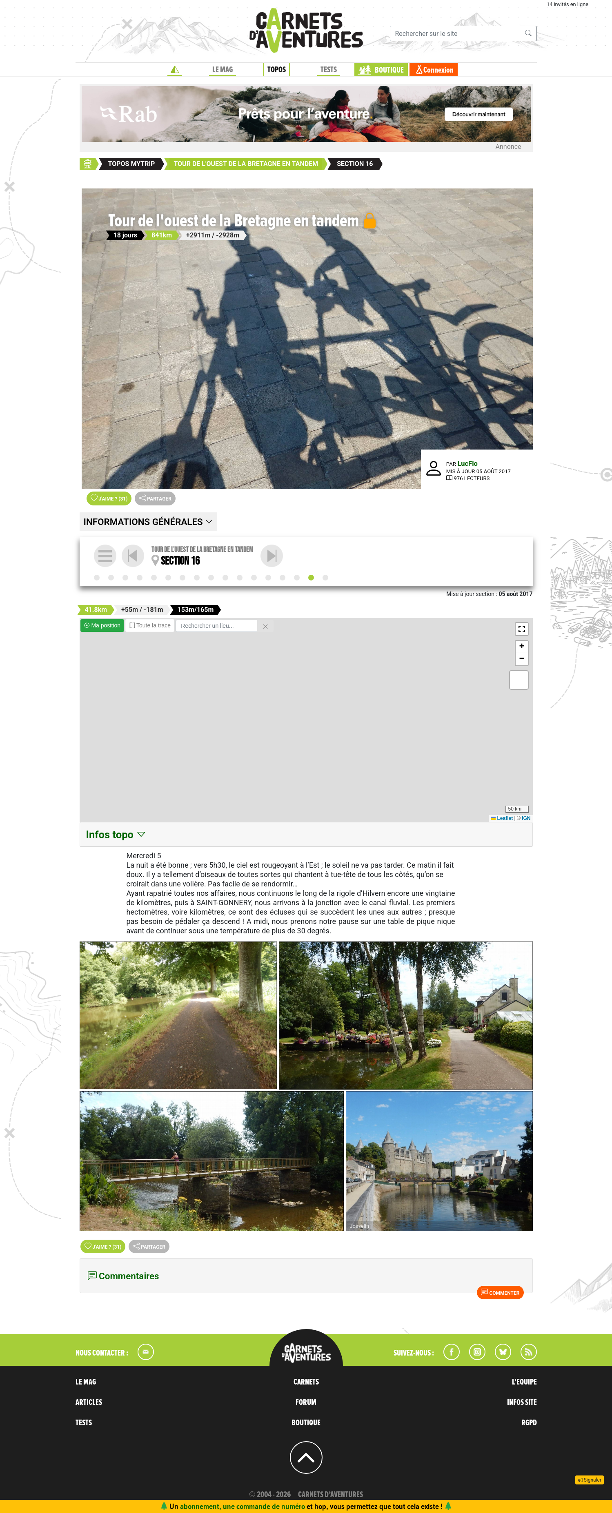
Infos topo (116, 834)
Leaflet (502, 818)
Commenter (500, 1292)
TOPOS (276, 70)
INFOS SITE (522, 1402)
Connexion (438, 70)
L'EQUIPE (524, 1382)
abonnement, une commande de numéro (242, 1506)
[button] (522, 629)
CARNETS (306, 1382)
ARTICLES (89, 1402)
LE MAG (222, 70)
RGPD (529, 1423)
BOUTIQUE (389, 70)
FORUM (306, 1402)
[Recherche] (455, 33)
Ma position (102, 625)
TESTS (328, 70)
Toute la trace (150, 625)
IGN (526, 818)
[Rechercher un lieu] (217, 626)
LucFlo (468, 463)
